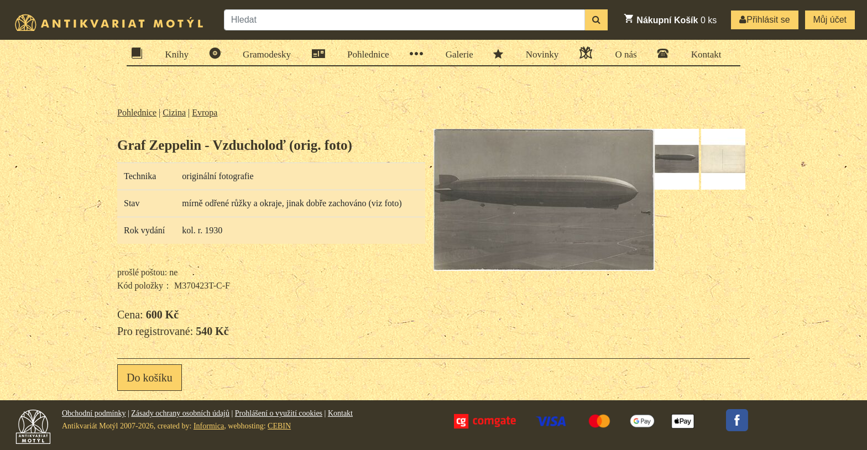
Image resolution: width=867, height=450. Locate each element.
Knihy (173, 53)
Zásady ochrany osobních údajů (180, 413)
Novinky (539, 54)
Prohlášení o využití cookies (278, 413)
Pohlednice (364, 54)
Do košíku (150, 377)
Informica (209, 426)
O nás (622, 53)
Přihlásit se (764, 19)
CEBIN (279, 426)
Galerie (455, 54)
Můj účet (830, 19)
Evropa (204, 112)
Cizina (174, 112)
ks (670, 19)
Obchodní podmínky (94, 413)
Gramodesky (263, 53)
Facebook (737, 420)
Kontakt (703, 53)
